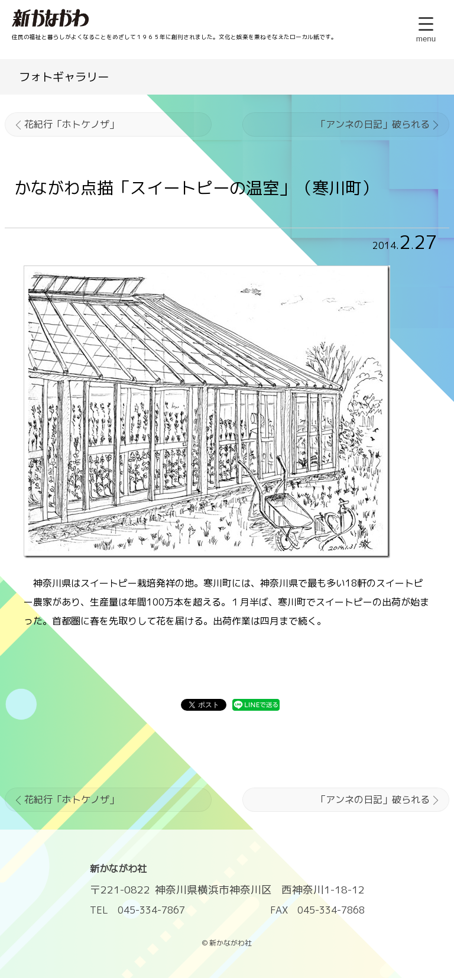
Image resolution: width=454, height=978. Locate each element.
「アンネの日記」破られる (373, 124)
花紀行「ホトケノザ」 (71, 124)
